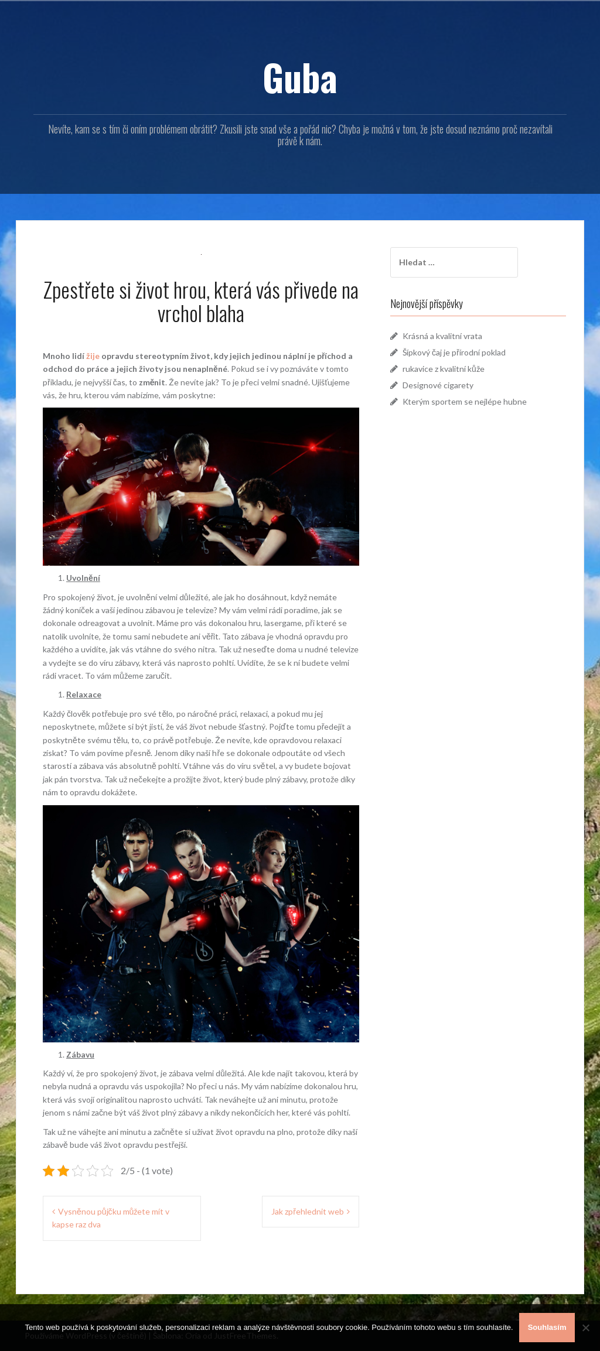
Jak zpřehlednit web (307, 1211)
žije (92, 356)
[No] (585, 1327)
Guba (300, 77)
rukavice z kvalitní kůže (444, 369)
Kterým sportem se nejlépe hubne (465, 401)
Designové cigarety (438, 385)
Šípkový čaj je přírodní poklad (454, 352)
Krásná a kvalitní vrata (442, 336)
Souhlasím (547, 1327)
